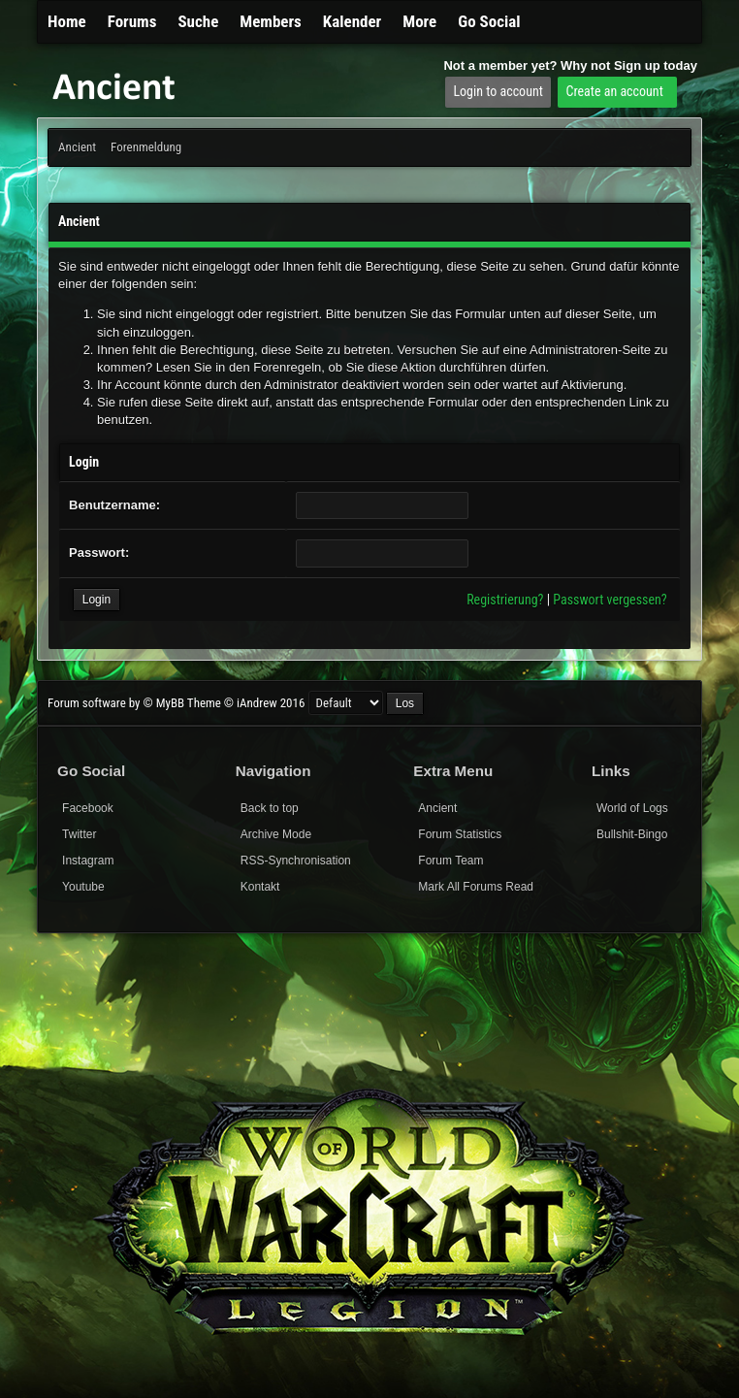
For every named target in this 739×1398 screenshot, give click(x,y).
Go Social (489, 21)
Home (67, 21)
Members (271, 21)
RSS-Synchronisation (296, 860)
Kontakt (260, 887)
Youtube (83, 887)
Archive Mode (276, 834)
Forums (132, 21)
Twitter (79, 834)
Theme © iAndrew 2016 (246, 703)
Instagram (87, 860)
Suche (197, 21)
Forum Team (450, 860)
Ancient (77, 147)
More (419, 21)
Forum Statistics (459, 834)
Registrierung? (504, 599)
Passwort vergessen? (609, 599)
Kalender (352, 21)
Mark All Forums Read (475, 887)
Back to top (270, 808)
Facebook (87, 808)
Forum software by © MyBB (117, 703)
